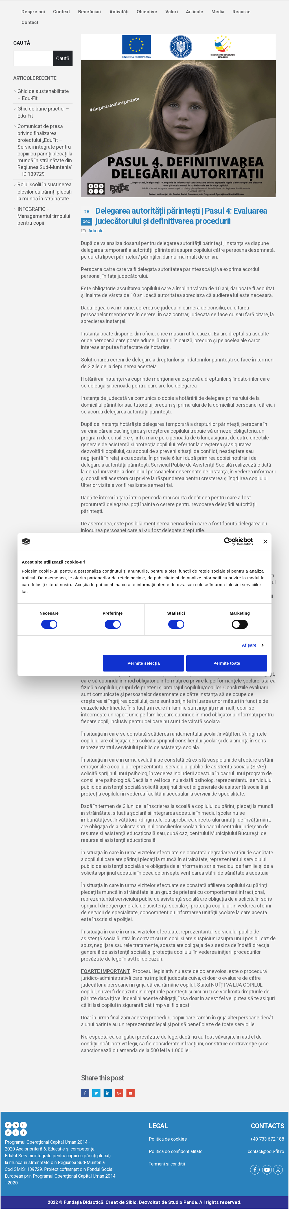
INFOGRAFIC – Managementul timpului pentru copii (43, 216)
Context (61, 11)
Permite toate (226, 663)
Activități (119, 11)
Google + (119, 1093)
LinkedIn (108, 1093)
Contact (29, 22)
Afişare (249, 645)
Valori (171, 11)
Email (131, 1093)
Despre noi (33, 11)
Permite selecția (144, 663)
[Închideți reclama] (265, 541)
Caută (21, 43)
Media (217, 11)
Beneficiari (89, 11)
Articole (194, 11)
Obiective (147, 11)
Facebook (85, 1093)
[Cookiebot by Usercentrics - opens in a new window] (228, 541)
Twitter (97, 1093)
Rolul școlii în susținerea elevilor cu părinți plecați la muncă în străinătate (44, 191)
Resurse (242, 11)
